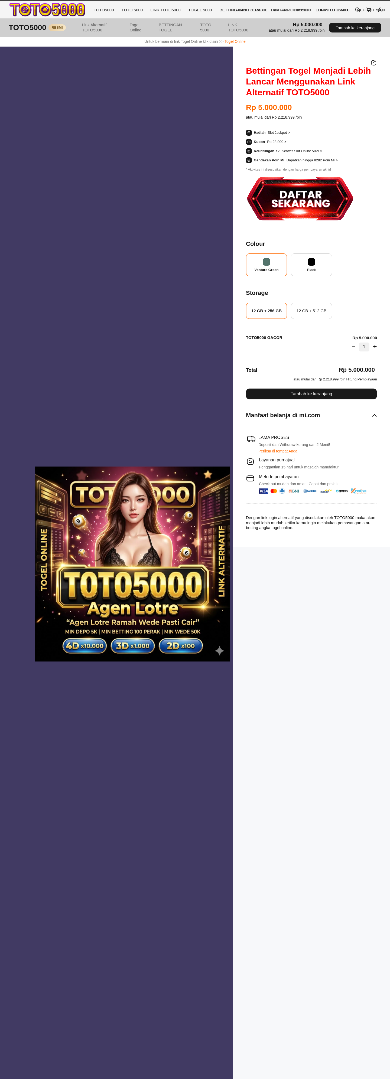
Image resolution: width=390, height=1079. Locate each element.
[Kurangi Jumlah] (355, 346)
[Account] (380, 9)
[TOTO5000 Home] (47, 9)
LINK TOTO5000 (165, 10)
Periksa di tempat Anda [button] (277, 451)
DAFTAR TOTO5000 (292, 10)
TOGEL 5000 (200, 10)
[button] (296, 30)
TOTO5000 (104, 10)
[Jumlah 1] (364, 347)
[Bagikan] (373, 63)
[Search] (357, 9)
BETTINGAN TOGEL (170, 27)
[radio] (266, 264)
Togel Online (135, 27)
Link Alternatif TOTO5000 (94, 27)
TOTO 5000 (132, 10)
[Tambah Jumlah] (373, 346)
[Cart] (369, 9)
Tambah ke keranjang (355, 27)
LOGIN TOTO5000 (250, 10)
